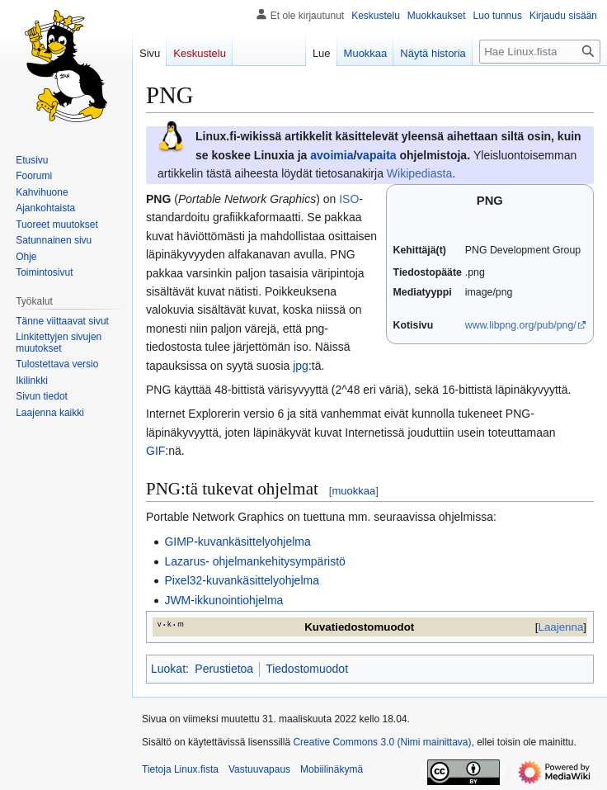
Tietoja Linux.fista (180, 769)
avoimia (331, 155)
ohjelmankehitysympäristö (277, 561)
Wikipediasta (419, 173)
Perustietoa (224, 668)
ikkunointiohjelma (239, 600)
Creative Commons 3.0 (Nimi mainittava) (382, 742)
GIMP (179, 541)
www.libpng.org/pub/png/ (520, 325)
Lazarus (184, 561)
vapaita (376, 155)
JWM (177, 600)
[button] (50, 413)
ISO (349, 199)
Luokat (168, 668)
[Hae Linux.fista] (539, 52)
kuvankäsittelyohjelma (254, 541)
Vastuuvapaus (259, 769)
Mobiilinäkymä (331, 769)
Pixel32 (183, 580)
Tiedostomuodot (307, 668)
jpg (300, 365)
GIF (155, 450)
